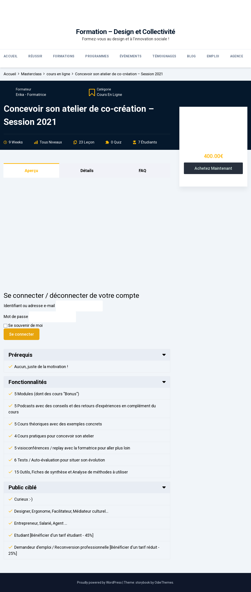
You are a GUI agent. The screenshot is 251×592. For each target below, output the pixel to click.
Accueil (10, 56)
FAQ (142, 170)
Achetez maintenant (213, 168)
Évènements (131, 56)
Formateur (23, 89)
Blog (191, 56)
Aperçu (31, 170)
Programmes (97, 56)
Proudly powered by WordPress (99, 582)
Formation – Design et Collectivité (125, 32)
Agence (236, 56)
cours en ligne (109, 94)
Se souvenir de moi (23, 325)
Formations (64, 56)
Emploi (213, 56)
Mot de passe (16, 316)
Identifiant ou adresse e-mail (29, 305)
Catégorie (104, 89)
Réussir (35, 56)
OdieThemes (164, 582)
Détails (86, 170)
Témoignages (164, 56)
